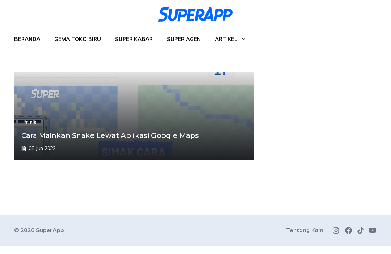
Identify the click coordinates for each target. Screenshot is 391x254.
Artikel (234, 39)
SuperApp (50, 230)
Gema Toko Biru (77, 39)
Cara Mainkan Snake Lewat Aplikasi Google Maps (110, 135)
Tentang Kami (305, 230)
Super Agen (184, 39)
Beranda (27, 39)
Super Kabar (134, 39)
